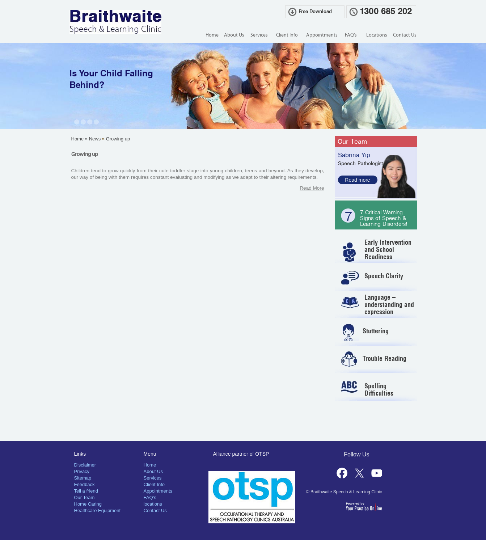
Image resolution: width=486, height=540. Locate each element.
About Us (234, 35)
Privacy (82, 471)
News (95, 139)
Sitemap (83, 478)
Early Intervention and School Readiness (387, 249)
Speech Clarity (383, 276)
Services (259, 35)
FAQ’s (351, 35)
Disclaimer (85, 465)
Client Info (287, 35)
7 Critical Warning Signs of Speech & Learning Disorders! (383, 218)
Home (212, 35)
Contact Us (405, 35)
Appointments (322, 35)
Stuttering (376, 331)
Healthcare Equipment (97, 510)
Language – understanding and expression (389, 304)
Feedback (84, 484)
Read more (357, 180)
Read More (312, 188)
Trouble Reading (384, 358)
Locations (376, 35)
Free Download (315, 11)
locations (153, 504)
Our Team (352, 141)
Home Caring (88, 504)
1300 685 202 (386, 11)
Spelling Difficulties (378, 389)
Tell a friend (86, 491)
